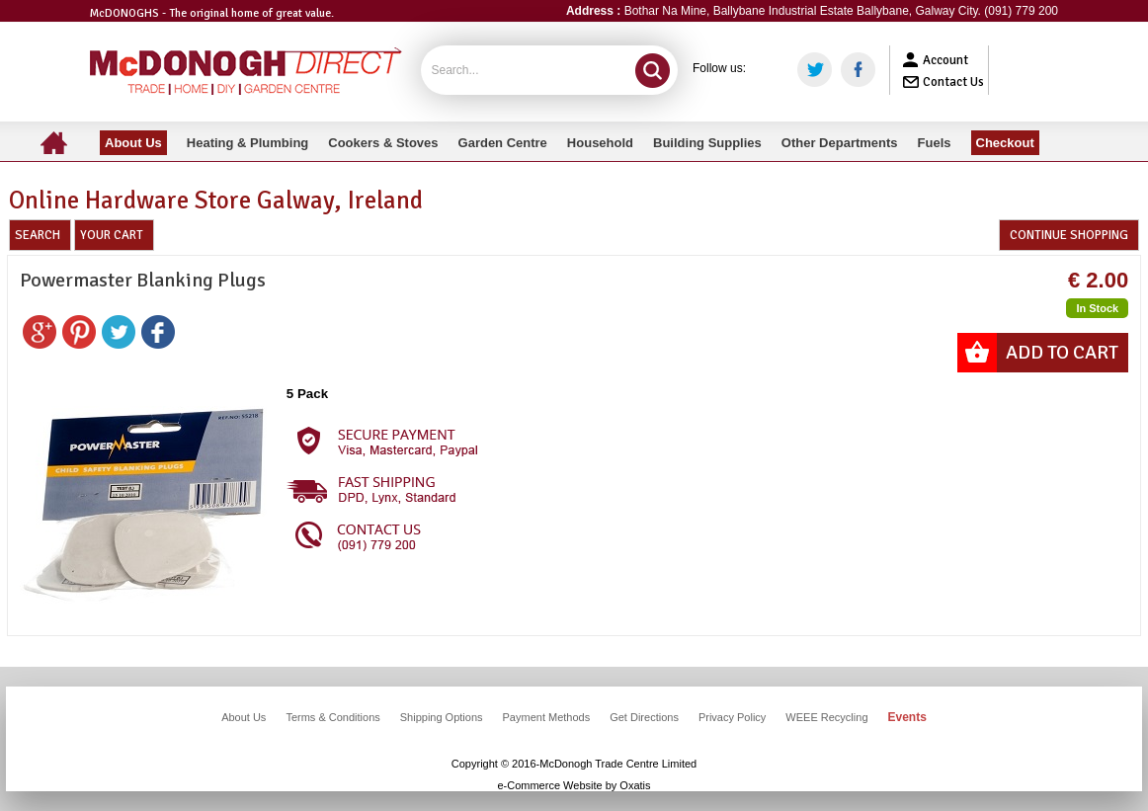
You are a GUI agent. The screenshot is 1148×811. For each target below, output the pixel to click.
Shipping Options (441, 717)
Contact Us (953, 82)
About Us (243, 717)
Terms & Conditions (332, 717)
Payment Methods (547, 717)
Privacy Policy (732, 717)
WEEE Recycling (826, 717)
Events (907, 717)
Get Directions (644, 717)
